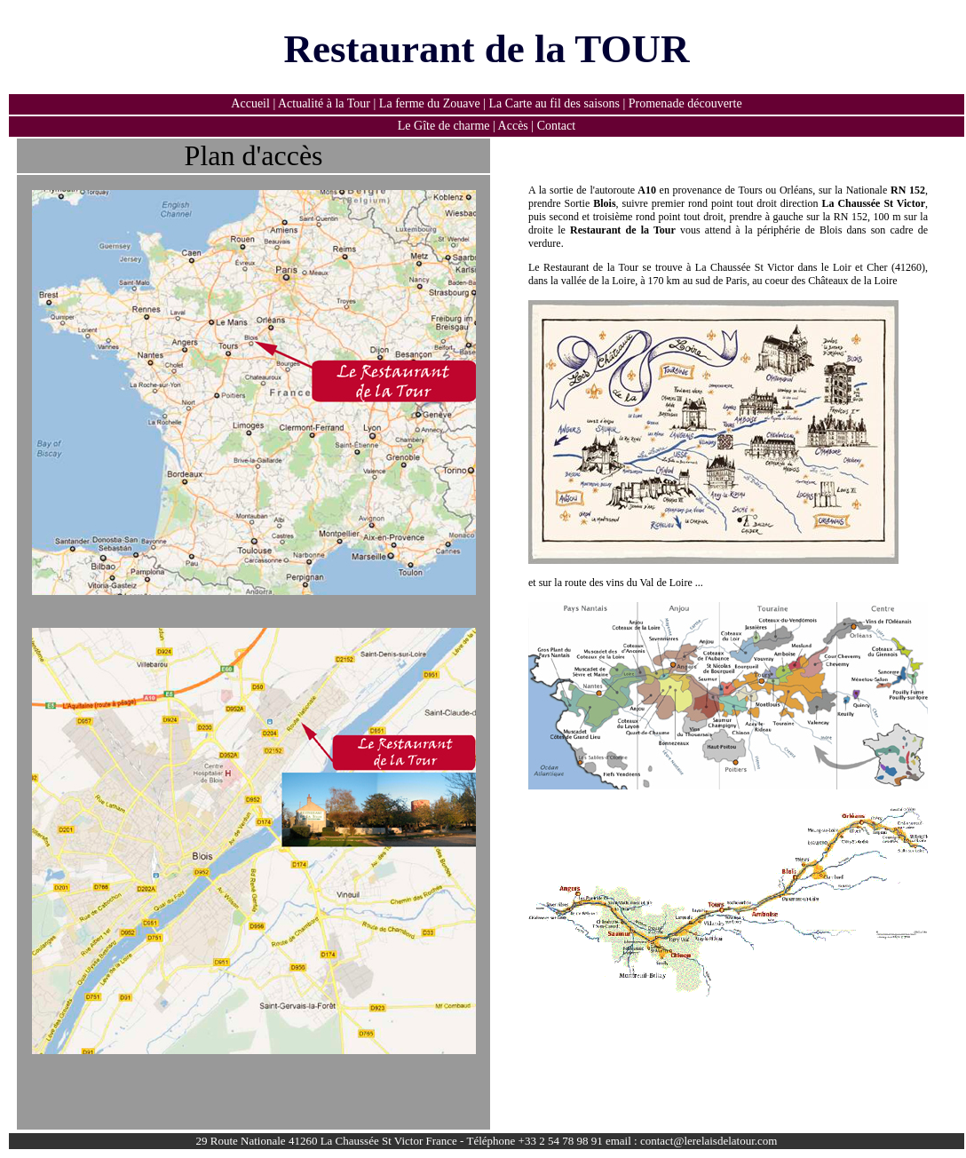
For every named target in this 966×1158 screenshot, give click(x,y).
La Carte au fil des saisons (556, 103)
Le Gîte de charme (444, 125)
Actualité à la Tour (324, 103)
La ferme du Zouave (429, 103)
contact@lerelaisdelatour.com (709, 1140)
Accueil (250, 103)
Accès (511, 125)
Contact (556, 125)
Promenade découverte (685, 103)
